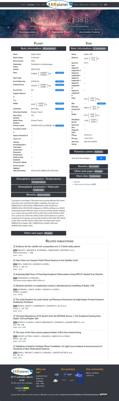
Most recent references (83, 184)
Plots (38, 5)
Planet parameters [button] (27, 32)
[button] (106, 5)
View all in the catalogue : (81, 158)
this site (43, 394)
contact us (90, 375)
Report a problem (92, 373)
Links (101, 5)
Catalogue (31, 4)
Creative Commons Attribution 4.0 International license (83, 394)
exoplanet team (41, 376)
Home (23, 5)
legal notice (40, 386)
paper (15, 255)
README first (22, 385)
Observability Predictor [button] (89, 32)
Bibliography (84, 5)
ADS (24, 327)
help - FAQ (40, 383)
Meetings (93, 5)
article (20, 294)
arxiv (20, 255)
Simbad (77, 182)
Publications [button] (57, 32)
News (76, 5)
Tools (43, 5)
